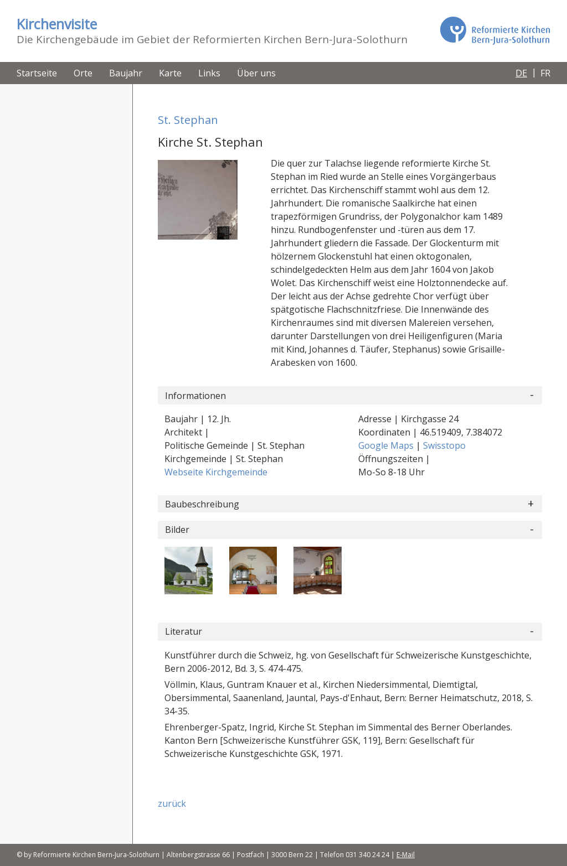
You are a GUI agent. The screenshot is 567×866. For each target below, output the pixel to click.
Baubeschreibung (202, 504)
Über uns (256, 73)
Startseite (37, 73)
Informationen (195, 396)
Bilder (177, 529)
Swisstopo (444, 445)
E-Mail (405, 854)
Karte (170, 73)
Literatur (183, 631)
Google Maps (387, 445)
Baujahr (125, 73)
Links (209, 73)
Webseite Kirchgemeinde (215, 472)
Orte (83, 73)
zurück (172, 803)
